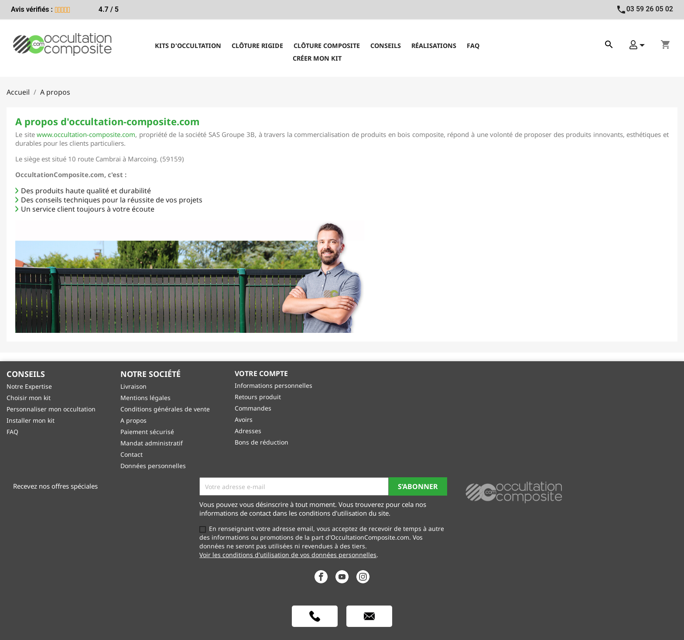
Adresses (248, 431)
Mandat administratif (151, 443)
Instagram (363, 576)
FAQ (473, 45)
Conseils (385, 45)
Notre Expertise (29, 386)
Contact (131, 454)
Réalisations (433, 45)
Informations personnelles (273, 385)
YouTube (342, 576)
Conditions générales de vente (165, 409)
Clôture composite (327, 45)
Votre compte (261, 373)
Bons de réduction (261, 442)
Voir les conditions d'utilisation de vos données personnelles (287, 555)
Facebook (321, 576)
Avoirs (244, 419)
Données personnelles (153, 466)
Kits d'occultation (188, 45)
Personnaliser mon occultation (51, 409)
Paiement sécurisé (147, 432)
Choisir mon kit (29, 398)
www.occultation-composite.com (86, 134)
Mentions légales (145, 398)
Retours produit (258, 397)
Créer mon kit (317, 58)
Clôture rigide (257, 45)
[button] (637, 44)
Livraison (133, 386)
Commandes (253, 408)
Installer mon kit (31, 420)
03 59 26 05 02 (644, 9)
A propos (133, 420)
